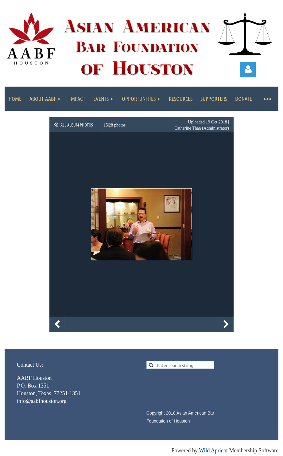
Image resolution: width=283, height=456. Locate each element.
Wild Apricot (213, 450)
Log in (248, 69)
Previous (57, 324)
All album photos (76, 124)
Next (226, 324)
